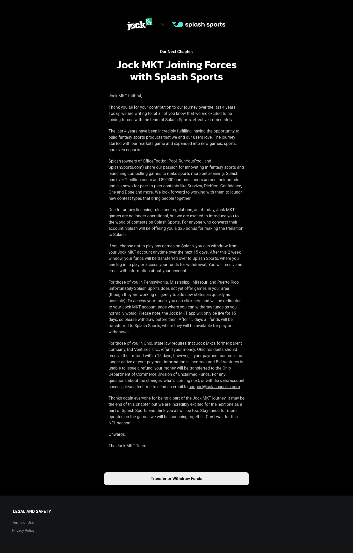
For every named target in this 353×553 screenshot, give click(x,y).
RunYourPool (191, 161)
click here (193, 300)
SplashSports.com (125, 167)
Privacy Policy (23, 530)
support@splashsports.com (214, 386)
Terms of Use (23, 522)
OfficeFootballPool (160, 161)
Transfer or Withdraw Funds (176, 478)
